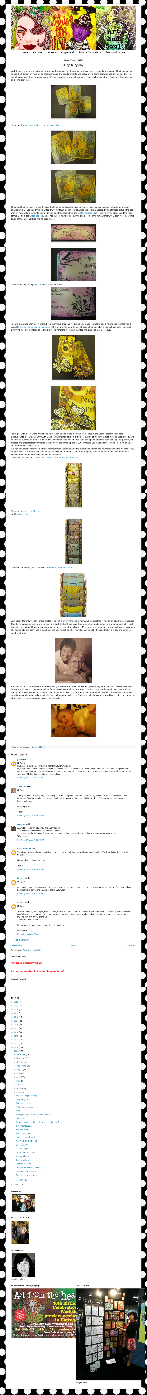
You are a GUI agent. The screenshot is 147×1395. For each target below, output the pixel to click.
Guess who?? (22, 1145)
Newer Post (17, 945)
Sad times (20, 1118)
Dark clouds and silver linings (28, 1175)
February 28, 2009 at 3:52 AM (30, 894)
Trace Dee (21, 786)
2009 (16, 1051)
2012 (16, 1040)
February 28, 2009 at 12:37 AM (30, 869)
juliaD (20, 759)
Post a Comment (22, 940)
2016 (16, 1024)
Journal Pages (22, 1149)
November (21, 1058)
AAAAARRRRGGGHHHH (27, 1141)
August (19, 1069)
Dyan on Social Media (90, 52)
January (20, 1180)
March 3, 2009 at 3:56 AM (28, 934)
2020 (16, 1009)
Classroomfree (24, 848)
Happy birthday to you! (25, 1152)
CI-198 (39, 284)
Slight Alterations (85, 213)
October (20, 1062)
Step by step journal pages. (28, 1096)
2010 (16, 1047)
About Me (37, 52)
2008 (16, 1185)
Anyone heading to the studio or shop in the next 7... (38, 1122)
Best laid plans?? (23, 1164)
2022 (16, 1002)
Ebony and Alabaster (69, 457)
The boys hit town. (24, 1133)
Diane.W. (21, 824)
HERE (37, 445)
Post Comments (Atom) (33, 950)
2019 (16, 1013)
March (19, 1088)
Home (25, 52)
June (18, 1077)
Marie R (20, 902)
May (18, 1081)
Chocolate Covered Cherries (28, 1167)
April (18, 1085)
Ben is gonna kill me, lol (26, 1137)
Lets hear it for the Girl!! (26, 1171)
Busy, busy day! (23, 1099)
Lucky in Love (21, 514)
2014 (16, 1032)
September (21, 1066)
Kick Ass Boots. (22, 1130)
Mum (18, 1111)
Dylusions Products (115, 52)
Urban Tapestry (37, 216)
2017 (16, 1021)
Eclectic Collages (54, 125)
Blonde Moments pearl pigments (35, 327)
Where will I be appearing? (61, 52)
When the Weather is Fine (59, 567)
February (20, 1092)
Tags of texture (22, 1160)
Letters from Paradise (44, 457)
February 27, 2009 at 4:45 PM (30, 778)
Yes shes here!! (22, 1156)
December (21, 1054)
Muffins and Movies (24, 1107)
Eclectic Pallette (33, 125)
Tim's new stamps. (24, 1126)
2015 (16, 1028)
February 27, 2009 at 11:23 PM (30, 815)
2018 (16, 1017)
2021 (16, 1006)
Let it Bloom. (34, 511)
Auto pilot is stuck (23, 1103)
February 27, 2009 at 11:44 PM (30, 840)
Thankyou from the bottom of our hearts (33, 1114)
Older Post (130, 945)
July (18, 1073)
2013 (16, 1036)
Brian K (20, 878)
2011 (16, 1044)
